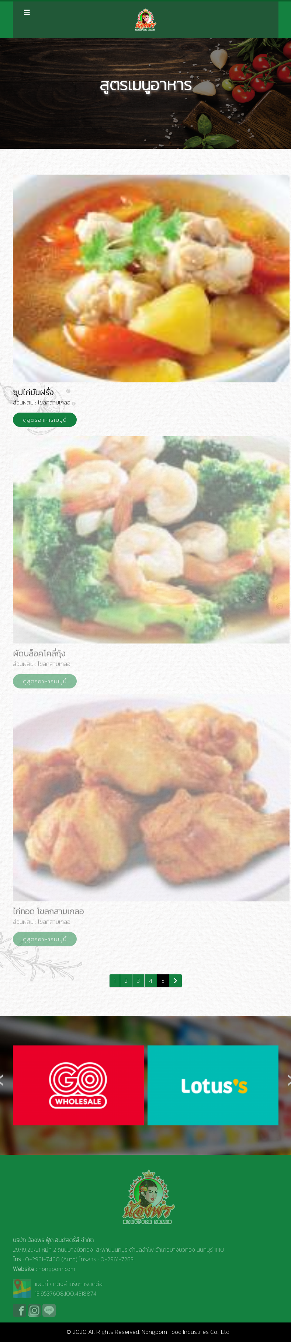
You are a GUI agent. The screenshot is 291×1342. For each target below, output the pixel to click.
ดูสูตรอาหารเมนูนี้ (45, 420)
